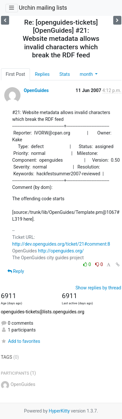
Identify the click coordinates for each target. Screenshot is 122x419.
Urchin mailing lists (43, 8)
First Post (15, 74)
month (87, 74)
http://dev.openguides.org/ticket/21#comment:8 (61, 244)
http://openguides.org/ (61, 250)
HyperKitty (59, 410)
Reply (15, 271)
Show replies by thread (98, 287)
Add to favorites (20, 341)
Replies (42, 74)
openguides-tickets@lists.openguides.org (43, 311)
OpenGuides (36, 90)
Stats (65, 74)
